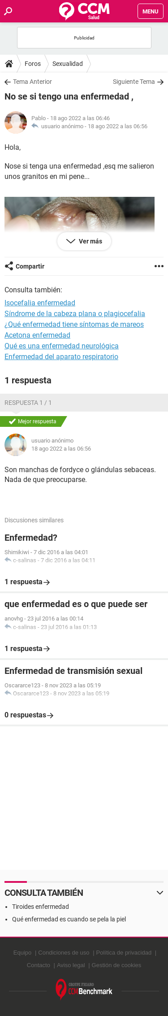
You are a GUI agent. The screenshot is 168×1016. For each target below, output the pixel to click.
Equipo (22, 952)
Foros (33, 63)
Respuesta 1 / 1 (28, 402)
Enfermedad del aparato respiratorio (61, 356)
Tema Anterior (32, 81)
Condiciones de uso (63, 952)
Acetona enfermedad (37, 335)
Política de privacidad (124, 952)
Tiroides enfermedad (40, 906)
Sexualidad (67, 63)
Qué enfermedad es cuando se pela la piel (69, 919)
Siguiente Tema (134, 81)
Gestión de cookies (117, 965)
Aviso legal (71, 965)
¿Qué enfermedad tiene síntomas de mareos (74, 324)
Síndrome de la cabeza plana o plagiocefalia (74, 313)
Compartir (30, 266)
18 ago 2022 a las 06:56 (117, 126)
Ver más (90, 241)
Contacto (38, 965)
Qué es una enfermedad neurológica (61, 346)
